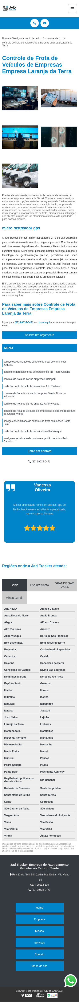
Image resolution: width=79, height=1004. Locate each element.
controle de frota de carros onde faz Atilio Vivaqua (31, 403)
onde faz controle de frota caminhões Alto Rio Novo (32, 386)
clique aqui (44, 322)
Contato (39, 954)
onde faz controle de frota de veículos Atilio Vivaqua (33, 431)
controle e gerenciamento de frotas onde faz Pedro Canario (37, 371)
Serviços (39, 942)
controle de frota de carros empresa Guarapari (30, 379)
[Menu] (72, 8)
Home (39, 907)
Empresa (39, 919)
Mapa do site (39, 966)
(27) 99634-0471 (24, 322)
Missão (39, 931)
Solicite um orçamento (39, 335)
